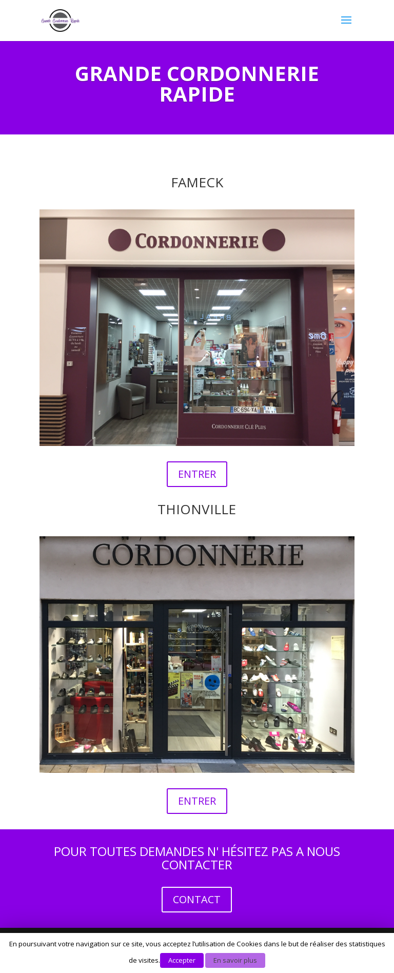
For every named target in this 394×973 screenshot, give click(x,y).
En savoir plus (235, 960)
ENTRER (197, 474)
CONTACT (197, 899)
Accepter (181, 960)
